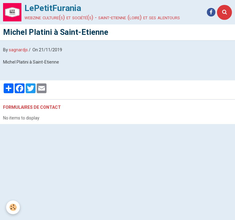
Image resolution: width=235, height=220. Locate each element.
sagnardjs (18, 49)
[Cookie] (13, 207)
